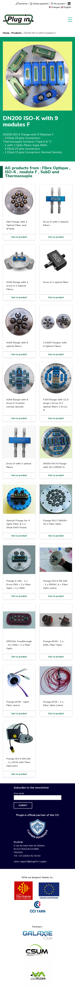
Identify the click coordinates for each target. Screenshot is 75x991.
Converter (23, 4)
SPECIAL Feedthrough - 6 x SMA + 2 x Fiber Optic (19, 645)
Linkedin (69, 3)
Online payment (40, 4)
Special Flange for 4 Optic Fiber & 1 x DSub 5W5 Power (18, 524)
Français (56, 7)
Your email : (19, 793)
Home (6, 33)
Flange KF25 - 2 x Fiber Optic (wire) (53, 703)
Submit (23, 805)
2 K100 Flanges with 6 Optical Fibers (55, 344)
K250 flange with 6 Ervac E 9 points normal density (17, 403)
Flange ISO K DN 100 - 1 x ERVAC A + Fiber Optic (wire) (55, 584)
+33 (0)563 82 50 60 (29, 855)
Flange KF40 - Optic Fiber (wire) (17, 703)
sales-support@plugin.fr (26, 861)
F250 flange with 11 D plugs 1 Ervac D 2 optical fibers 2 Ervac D (55, 405)
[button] (37, 75)
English (67, 7)
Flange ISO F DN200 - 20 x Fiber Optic (55, 522)
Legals (43, 861)
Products (16, 33)
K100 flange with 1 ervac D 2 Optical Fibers (17, 286)
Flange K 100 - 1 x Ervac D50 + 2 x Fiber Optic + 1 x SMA (18, 584)
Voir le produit (19, 237)
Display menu (70, 19)
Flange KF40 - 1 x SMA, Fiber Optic (53, 643)
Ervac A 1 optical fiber (55, 282)
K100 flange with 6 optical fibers (17, 344)
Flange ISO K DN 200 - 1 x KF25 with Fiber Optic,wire (18, 762)
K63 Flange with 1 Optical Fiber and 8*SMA (16, 225)
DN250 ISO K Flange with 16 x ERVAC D (54, 465)
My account (59, 4)
